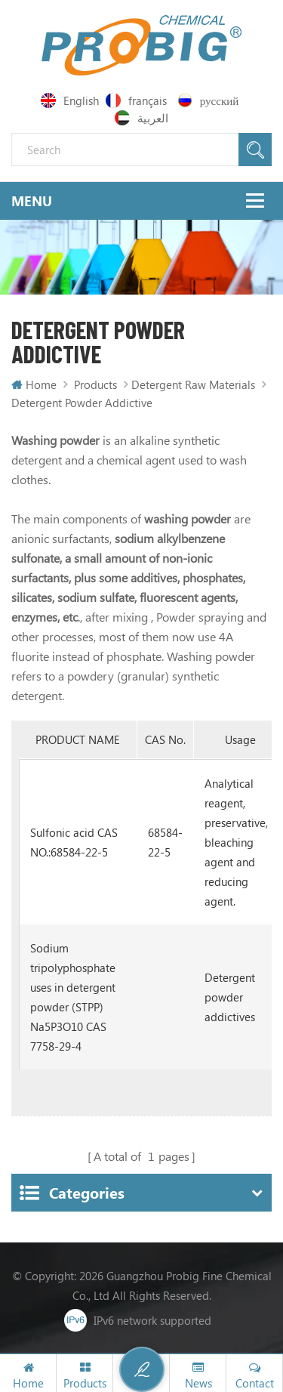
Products (95, 384)
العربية (141, 117)
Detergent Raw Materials (193, 384)
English (70, 100)
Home (34, 384)
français (136, 100)
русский (207, 100)
